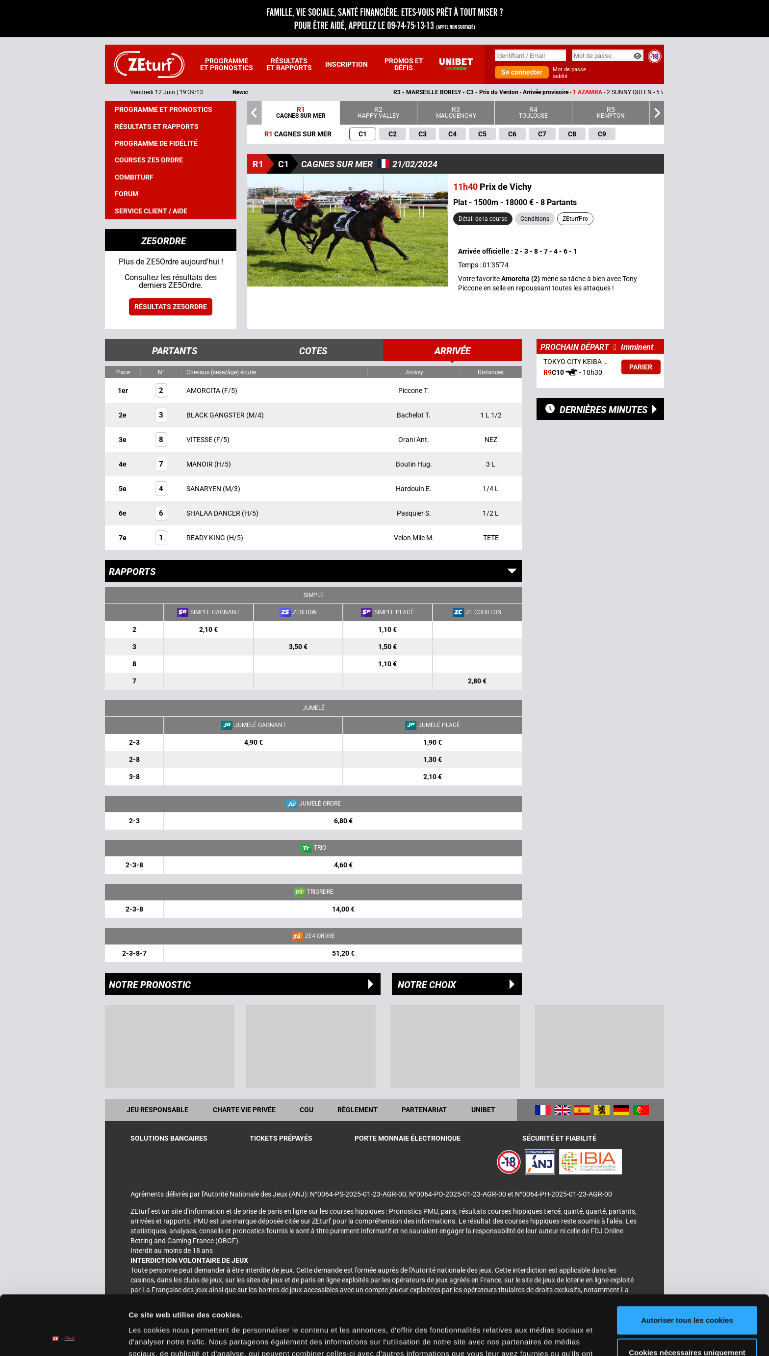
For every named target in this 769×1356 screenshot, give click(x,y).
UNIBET (483, 1110)
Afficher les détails (161, 1336)
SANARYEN (204, 489)
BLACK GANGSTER (216, 415)
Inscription (346, 64)
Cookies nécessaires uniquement (687, 1296)
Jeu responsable (157, 1110)
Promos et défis (403, 64)
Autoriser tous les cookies (687, 1264)
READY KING (206, 538)
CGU (306, 1110)
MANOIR (200, 464)
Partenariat (424, 1110)
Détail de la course (483, 218)
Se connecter (521, 72)
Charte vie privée (244, 1110)
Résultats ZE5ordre (170, 307)
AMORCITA (204, 390)
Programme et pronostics (226, 64)
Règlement (357, 1110)
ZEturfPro (575, 218)
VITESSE (200, 439)
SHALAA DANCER (214, 513)
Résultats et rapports (289, 64)
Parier (640, 367)
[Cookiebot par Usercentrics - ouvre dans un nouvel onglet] (63, 1337)
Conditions (534, 218)
